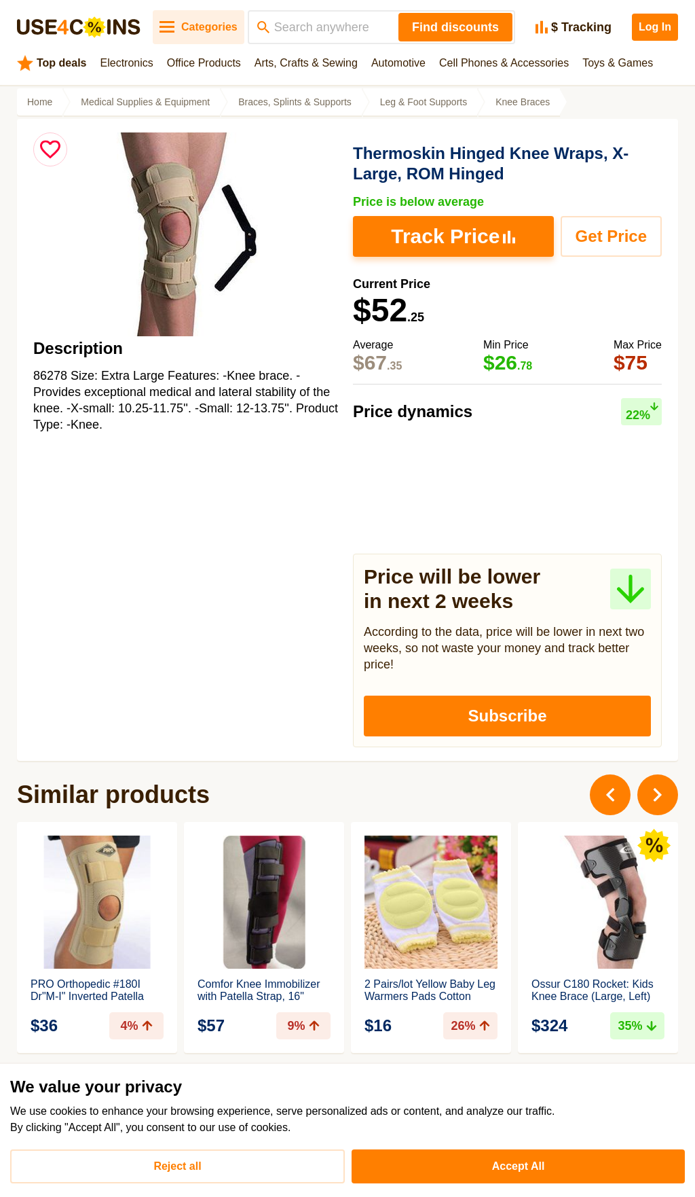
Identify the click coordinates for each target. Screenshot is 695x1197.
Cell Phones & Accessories (504, 63)
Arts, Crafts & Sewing (306, 63)
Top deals (52, 63)
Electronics (126, 63)
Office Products (204, 63)
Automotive (398, 63)
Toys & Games (617, 63)
